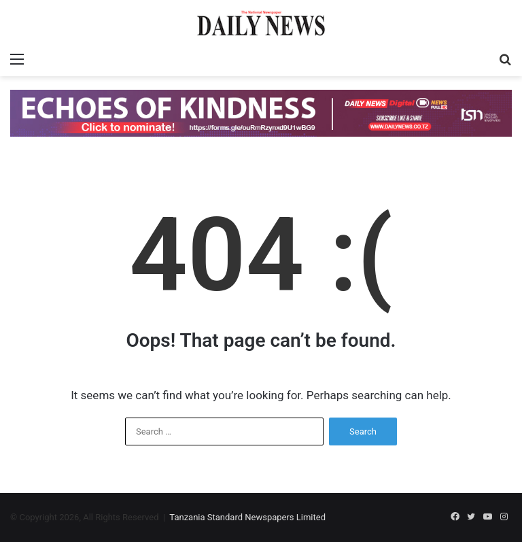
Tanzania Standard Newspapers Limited (247, 517)
